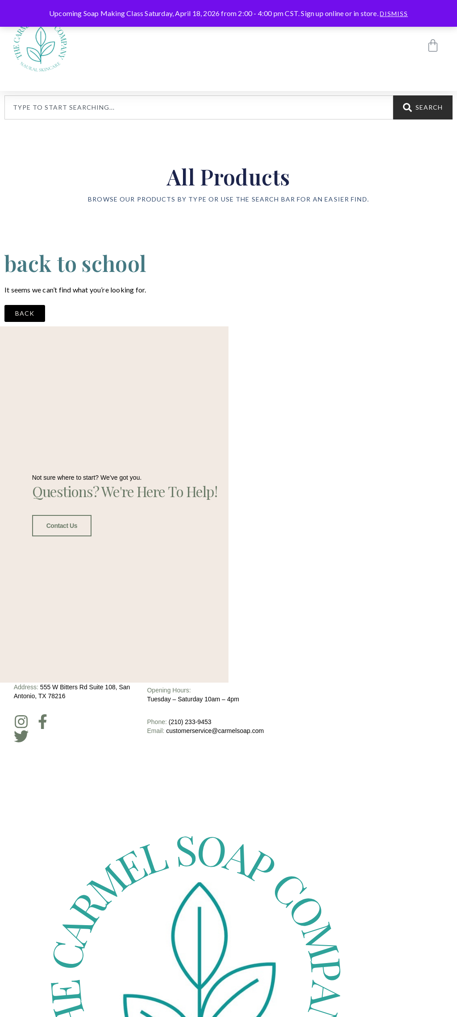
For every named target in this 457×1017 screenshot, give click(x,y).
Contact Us (61, 523)
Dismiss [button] (394, 13)
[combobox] (198, 107)
